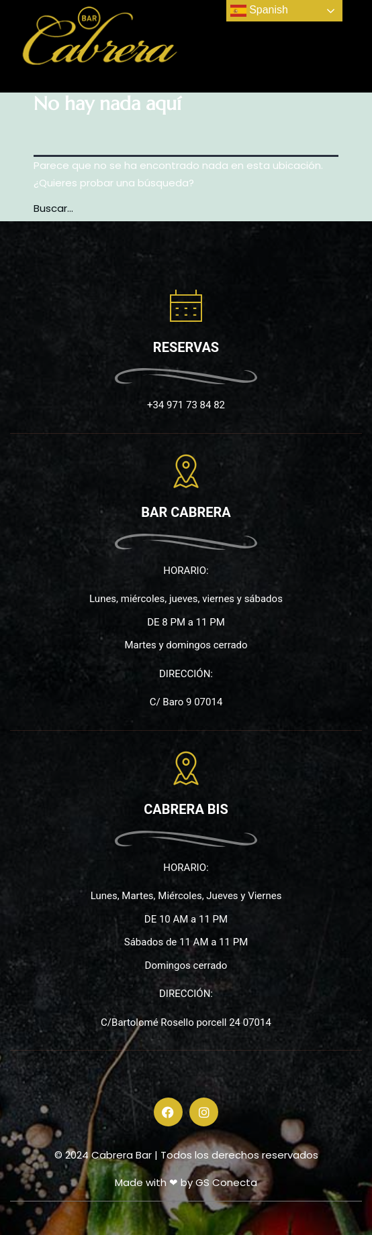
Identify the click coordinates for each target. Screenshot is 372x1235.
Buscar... (53, 208)
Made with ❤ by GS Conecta (186, 1182)
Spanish (259, 11)
